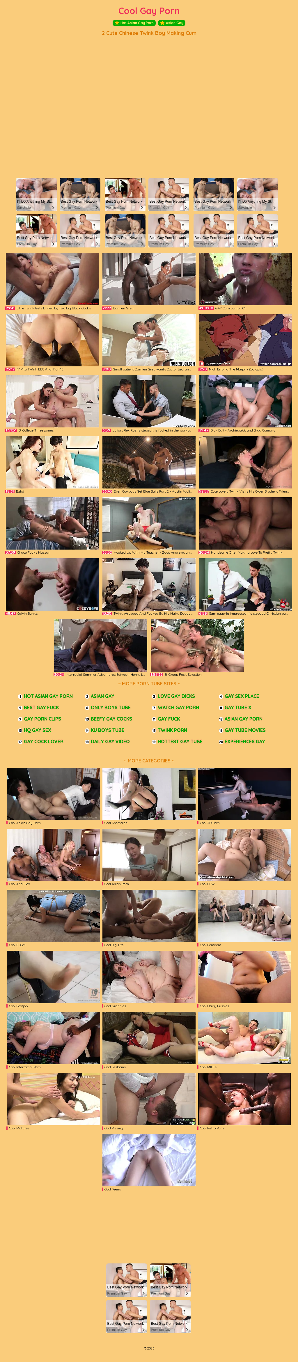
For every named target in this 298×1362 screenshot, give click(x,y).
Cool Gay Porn (149, 10)
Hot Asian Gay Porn (134, 23)
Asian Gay (171, 23)
